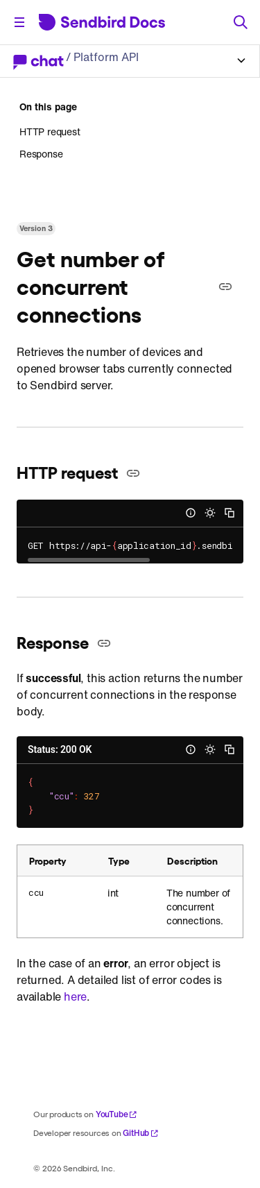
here (75, 996)
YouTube (117, 1114)
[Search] (240, 22)
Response (40, 153)
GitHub (141, 1133)
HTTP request (49, 132)
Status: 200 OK (60, 749)
